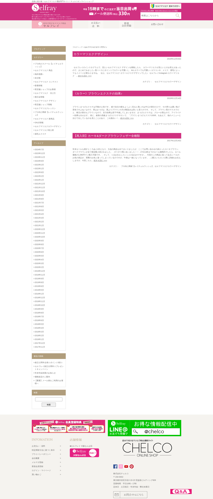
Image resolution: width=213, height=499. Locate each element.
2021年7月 (39, 203)
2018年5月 (39, 324)
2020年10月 (40, 237)
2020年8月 (39, 244)
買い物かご (36, 474)
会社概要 (35, 458)
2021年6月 (39, 206)
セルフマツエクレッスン (45, 108)
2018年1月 (39, 339)
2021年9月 (39, 195)
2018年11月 (40, 301)
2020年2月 (39, 267)
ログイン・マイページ (41, 470)
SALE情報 (39, 122)
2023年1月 (39, 168)
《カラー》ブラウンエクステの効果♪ (98, 93)
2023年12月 (40, 153)
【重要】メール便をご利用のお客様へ (49, 381)
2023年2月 (39, 165)
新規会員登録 (37, 466)
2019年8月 (39, 282)
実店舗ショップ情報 (43, 104)
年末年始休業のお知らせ (45, 373)
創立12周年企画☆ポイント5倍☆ (49, 362)
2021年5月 (39, 210)
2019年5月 (39, 290)
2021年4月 (39, 214)
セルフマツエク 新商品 (44, 119)
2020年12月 (40, 229)
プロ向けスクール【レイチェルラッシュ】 (49, 65)
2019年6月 (39, 286)
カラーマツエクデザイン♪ (91, 54)
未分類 (37, 78)
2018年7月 (39, 316)
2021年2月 (39, 222)
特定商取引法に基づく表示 (43, 450)
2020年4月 (39, 260)
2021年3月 (39, 218)
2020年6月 (39, 252)
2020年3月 (39, 263)
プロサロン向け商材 (147, 10)
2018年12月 (40, 297)
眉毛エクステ (40, 134)
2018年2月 (39, 335)
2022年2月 (39, 176)
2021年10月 (40, 191)
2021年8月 (39, 199)
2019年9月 (39, 278)
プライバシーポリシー (41, 454)
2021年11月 (40, 187)
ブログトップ (77, 47)
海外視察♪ (39, 74)
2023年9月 (39, 161)
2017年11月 (40, 347)
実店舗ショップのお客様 (45, 89)
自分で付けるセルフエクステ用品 (166, 10)
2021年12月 (40, 184)
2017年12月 (40, 343)
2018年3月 (39, 332)
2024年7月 (39, 149)
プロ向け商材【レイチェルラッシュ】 (137, 166)
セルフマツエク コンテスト (46, 82)
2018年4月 (39, 328)
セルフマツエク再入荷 (44, 130)
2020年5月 (39, 256)
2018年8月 (39, 313)
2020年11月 (40, 233)
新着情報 (38, 85)
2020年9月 (39, 241)
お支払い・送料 (38, 446)
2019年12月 (40, 271)
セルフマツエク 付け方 (45, 93)
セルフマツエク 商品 (43, 70)
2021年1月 (39, 225)
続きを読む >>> (84, 76)
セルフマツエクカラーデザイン (168, 82)
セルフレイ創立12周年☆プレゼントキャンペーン (49, 367)
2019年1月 (39, 294)
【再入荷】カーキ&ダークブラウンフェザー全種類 (107, 135)
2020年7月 (39, 248)
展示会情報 (39, 97)
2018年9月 (39, 309)
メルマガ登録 (37, 462)
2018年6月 (39, 320)
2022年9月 (39, 172)
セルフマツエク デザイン (45, 101)
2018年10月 (40, 305)
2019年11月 (40, 275)
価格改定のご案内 (42, 377)
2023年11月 (40, 157)
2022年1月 (39, 180)
